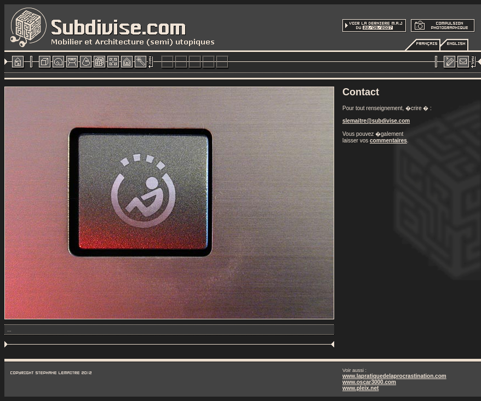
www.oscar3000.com (369, 382)
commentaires (388, 141)
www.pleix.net (360, 388)
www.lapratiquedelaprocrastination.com (394, 376)
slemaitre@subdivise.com (376, 121)
